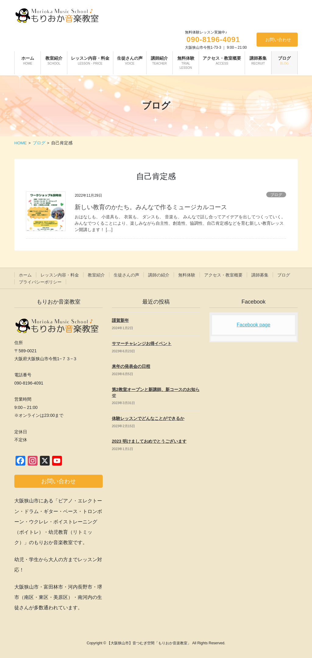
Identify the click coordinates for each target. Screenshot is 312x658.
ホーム (25, 275)
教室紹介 (96, 275)
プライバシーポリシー (40, 282)
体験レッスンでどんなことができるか (148, 418)
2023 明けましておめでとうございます (149, 441)
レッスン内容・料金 (60, 275)
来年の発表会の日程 (131, 366)
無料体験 (186, 275)
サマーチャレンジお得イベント (142, 343)
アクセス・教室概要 (223, 275)
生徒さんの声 (126, 275)
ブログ (276, 194)
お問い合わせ (278, 39)
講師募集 (259, 275)
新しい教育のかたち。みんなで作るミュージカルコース (151, 207)
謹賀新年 (120, 320)
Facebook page (253, 324)
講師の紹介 (158, 275)
